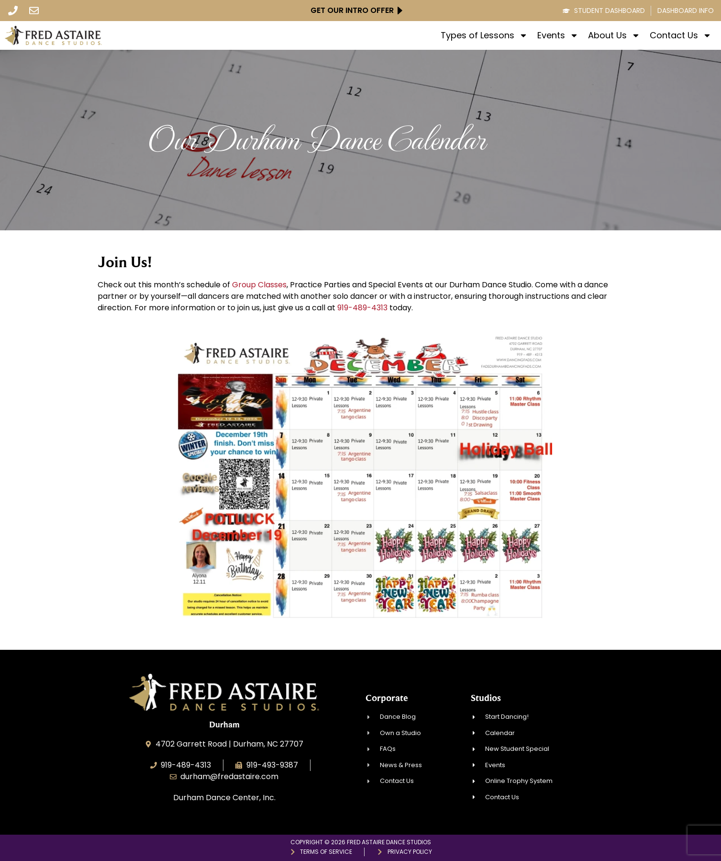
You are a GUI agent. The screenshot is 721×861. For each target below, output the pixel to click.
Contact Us (680, 35)
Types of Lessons (484, 35)
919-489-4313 (362, 307)
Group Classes (259, 284)
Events (557, 35)
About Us (614, 35)
